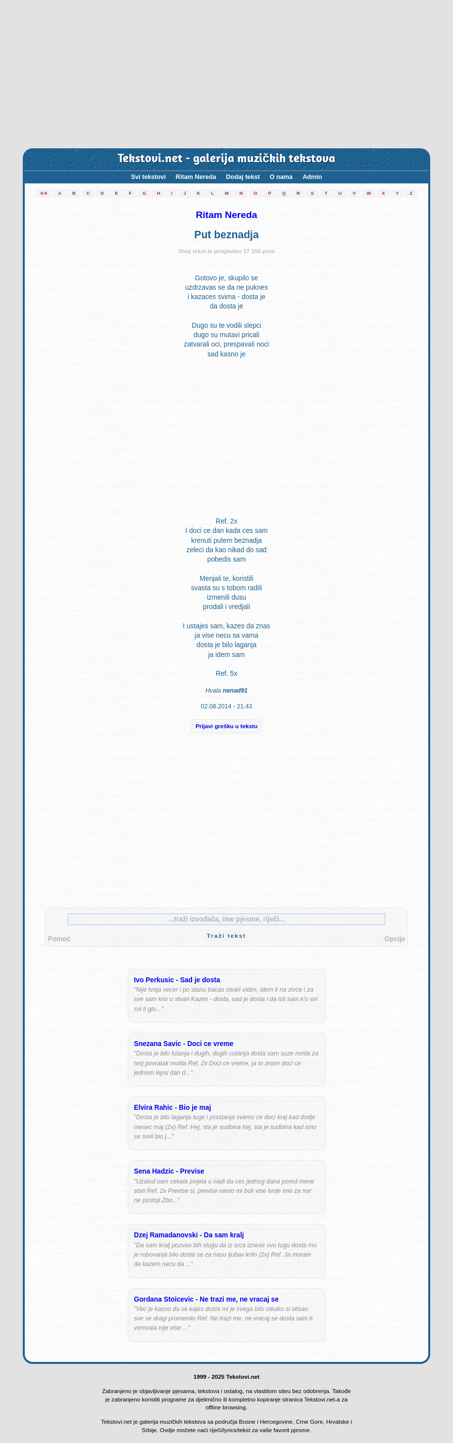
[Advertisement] (226, 74)
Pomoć (59, 939)
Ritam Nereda (196, 177)
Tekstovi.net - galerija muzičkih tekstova (226, 159)
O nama (281, 177)
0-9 (44, 193)
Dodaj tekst (242, 177)
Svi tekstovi (148, 177)
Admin (312, 177)
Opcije (394, 939)
